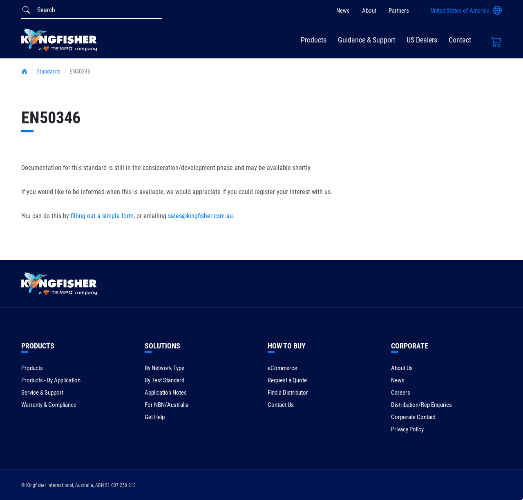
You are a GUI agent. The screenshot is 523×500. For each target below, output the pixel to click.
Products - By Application (50, 380)
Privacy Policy (407, 429)
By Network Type (164, 368)
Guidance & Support (366, 40)
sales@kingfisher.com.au (200, 216)
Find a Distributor (288, 392)
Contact (460, 40)
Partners (399, 10)
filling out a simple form (102, 216)
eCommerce (282, 368)
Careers (400, 392)
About (369, 10)
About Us (402, 368)
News (343, 10)
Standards (48, 71)
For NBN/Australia (166, 404)
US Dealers (422, 40)
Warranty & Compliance (48, 404)
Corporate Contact (413, 417)
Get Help (155, 417)
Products (313, 40)
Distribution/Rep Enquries (421, 404)
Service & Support (42, 392)
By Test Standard (164, 380)
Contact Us (281, 404)
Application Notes (166, 392)
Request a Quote (287, 380)
